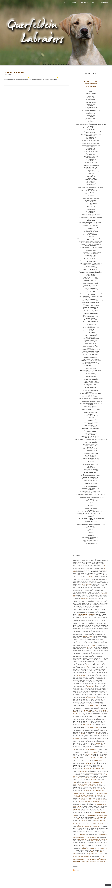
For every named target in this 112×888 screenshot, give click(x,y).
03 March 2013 (93, 848)
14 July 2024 (83, 598)
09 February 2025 (86, 584)
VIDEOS (95, 3)
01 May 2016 (94, 779)
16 (66, 64)
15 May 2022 (94, 645)
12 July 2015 (90, 798)
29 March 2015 (99, 803)
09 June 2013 (87, 844)
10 (56, 64)
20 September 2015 (102, 793)
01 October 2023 (86, 615)
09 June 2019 (87, 711)
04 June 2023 (103, 622)
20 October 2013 (87, 836)
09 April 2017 (82, 759)
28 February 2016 (97, 782)
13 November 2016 (87, 768)
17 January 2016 (90, 785)
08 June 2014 (95, 821)
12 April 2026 (76, 559)
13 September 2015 (78, 795)
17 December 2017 (98, 743)
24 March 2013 (103, 847)
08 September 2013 (82, 839)
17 (68, 64)
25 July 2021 (89, 664)
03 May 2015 (96, 801)
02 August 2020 (90, 686)
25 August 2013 (102, 839)
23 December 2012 (92, 853)
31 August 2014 (100, 817)
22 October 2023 (90, 614)
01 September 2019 (93, 707)
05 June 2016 (91, 777)
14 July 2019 (83, 710)
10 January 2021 (81, 675)
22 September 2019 (93, 705)
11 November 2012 (87, 856)
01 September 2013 (93, 839)
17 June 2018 (80, 733)
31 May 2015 (102, 799)
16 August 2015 (84, 796)
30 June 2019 (97, 710)
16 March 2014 (80, 826)
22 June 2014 (79, 821)
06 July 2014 (97, 820)
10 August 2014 (94, 818)
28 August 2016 (99, 773)
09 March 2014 (88, 826)
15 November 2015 (87, 790)
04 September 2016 (90, 773)
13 (61, 64)
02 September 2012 (92, 861)
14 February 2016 (85, 784)
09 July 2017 (89, 754)
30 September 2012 (81, 859)
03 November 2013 (103, 834)
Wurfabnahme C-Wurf (15, 72)
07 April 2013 (87, 847)
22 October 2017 (85, 748)
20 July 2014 (83, 820)
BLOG (66, 3)
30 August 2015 (99, 795)
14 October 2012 (95, 858)
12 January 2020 (90, 697)
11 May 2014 (89, 823)
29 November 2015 (98, 788)
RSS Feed (77, 870)
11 (58, 64)
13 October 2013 (96, 836)
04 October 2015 (80, 793)
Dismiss (108, 885)
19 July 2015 (83, 798)
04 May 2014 (96, 823)
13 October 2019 (95, 703)
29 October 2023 (81, 614)
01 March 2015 (100, 804)
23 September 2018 (93, 727)
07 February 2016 (95, 784)
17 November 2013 (82, 834)
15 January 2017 (90, 763)
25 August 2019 (103, 707)
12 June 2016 (84, 777)
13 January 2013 (95, 851)
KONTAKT (104, 3)
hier (96, 83)
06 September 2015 (89, 795)
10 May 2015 (89, 801)
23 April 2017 (101, 757)
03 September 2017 (90, 751)
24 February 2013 (102, 848)
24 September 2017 (91, 749)
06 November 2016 (98, 768)
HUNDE (74, 3)
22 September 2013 (92, 837)
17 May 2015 (82, 801)
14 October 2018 (95, 725)
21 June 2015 (80, 799)
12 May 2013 (84, 845)
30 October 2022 (86, 636)
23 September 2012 (92, 859)
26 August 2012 (102, 861)
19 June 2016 (76, 777)
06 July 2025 (89, 576)
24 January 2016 (81, 785)
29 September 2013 (81, 837)
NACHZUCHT (84, 3)
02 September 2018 (93, 729)
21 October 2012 (85, 858)
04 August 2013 (95, 840)
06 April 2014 (90, 825)
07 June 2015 (95, 799)
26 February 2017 (98, 760)
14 (63, 64)
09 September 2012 (81, 861)
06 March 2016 (88, 782)
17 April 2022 (90, 647)
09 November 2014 (98, 812)
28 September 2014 (91, 815)
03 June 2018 (95, 733)
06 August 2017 (94, 752)
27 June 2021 (83, 666)
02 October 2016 (81, 771)
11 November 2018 (87, 724)
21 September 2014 (102, 815)
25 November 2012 (100, 855)
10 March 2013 (85, 848)
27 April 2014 (103, 823)
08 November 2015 (98, 790)
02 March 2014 (96, 826)
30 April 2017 (94, 757)
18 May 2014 (82, 823)
